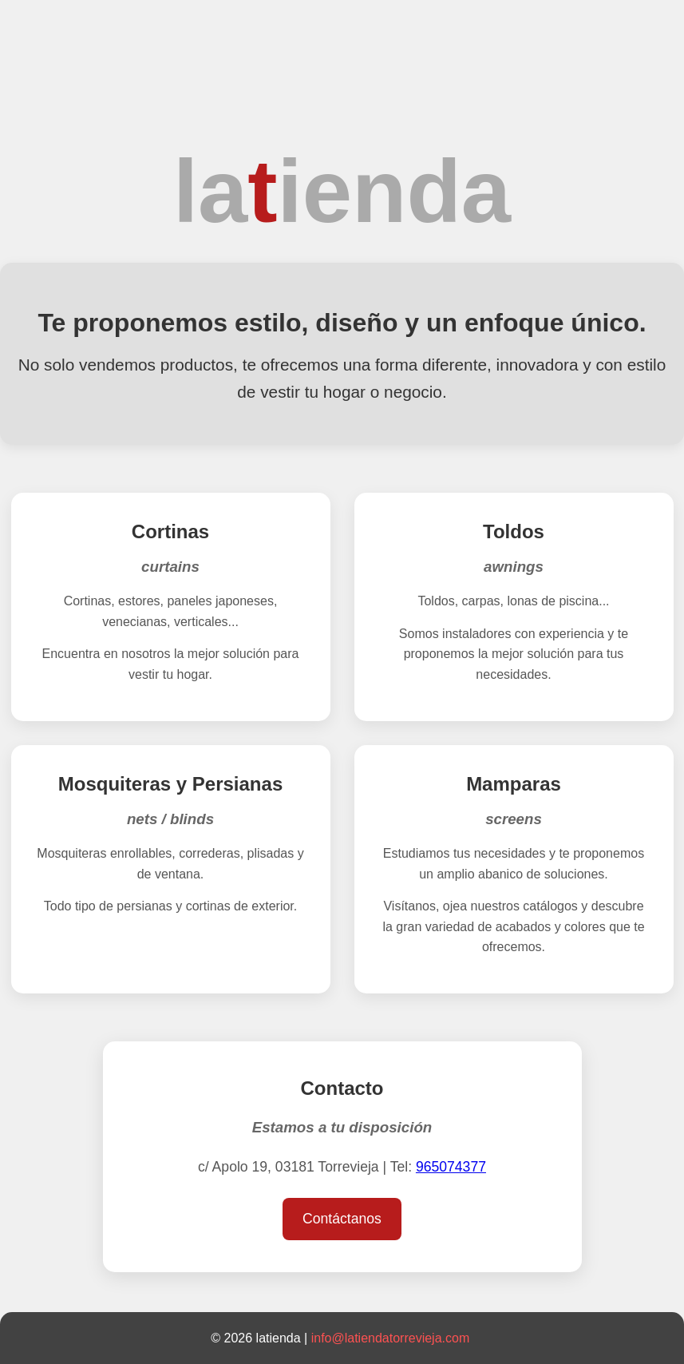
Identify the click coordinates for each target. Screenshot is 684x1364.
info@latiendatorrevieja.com (390, 1338)
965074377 (451, 1167)
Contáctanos (342, 1219)
